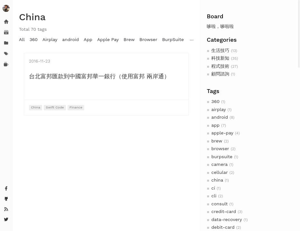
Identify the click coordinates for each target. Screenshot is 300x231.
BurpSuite (173, 39)
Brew (128, 39)
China (35, 107)
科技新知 (220, 58)
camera (219, 164)
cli (213, 195)
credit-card (223, 211)
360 (215, 101)
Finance (75, 107)
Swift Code (55, 107)
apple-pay (222, 132)
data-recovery (226, 219)
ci (213, 188)
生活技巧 (220, 50)
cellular (219, 172)
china (217, 180)
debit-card (222, 227)
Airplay (49, 39)
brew (216, 140)
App (88, 39)
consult (219, 203)
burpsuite (221, 156)
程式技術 (220, 66)
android (219, 117)
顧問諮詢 (220, 73)
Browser (149, 39)
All (22, 39)
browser (220, 148)
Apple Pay (108, 39)
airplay (218, 109)
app (215, 125)
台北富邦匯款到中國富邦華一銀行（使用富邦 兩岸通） (99, 76)
